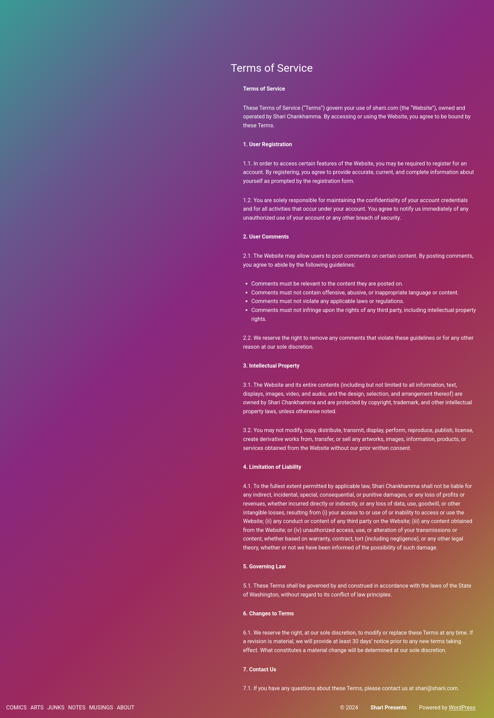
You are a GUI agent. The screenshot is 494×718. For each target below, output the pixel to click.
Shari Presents (388, 707)
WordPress (462, 707)
